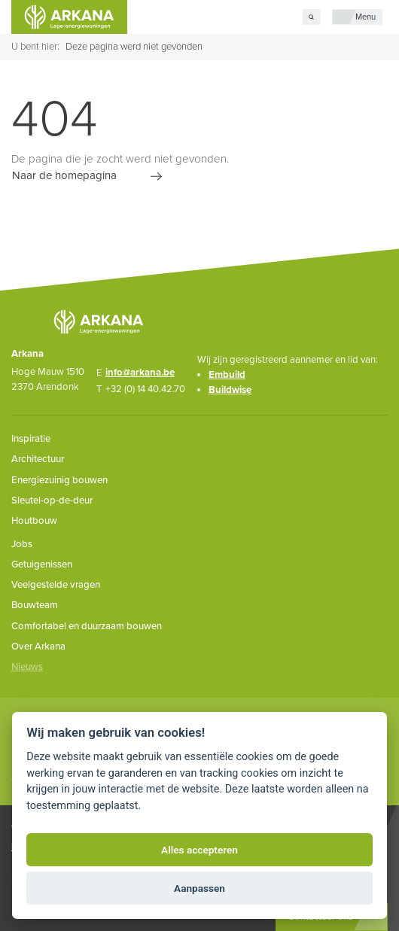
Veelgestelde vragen (55, 585)
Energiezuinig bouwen (59, 480)
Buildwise (230, 390)
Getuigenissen (41, 564)
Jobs (21, 544)
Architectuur (37, 459)
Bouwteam (34, 605)
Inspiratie (30, 439)
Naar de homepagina (64, 175)
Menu (365, 17)
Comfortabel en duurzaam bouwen (86, 626)
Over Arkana (38, 646)
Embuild (227, 375)
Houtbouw (34, 521)
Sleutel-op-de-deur (52, 500)
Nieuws (27, 667)
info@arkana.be (140, 373)
